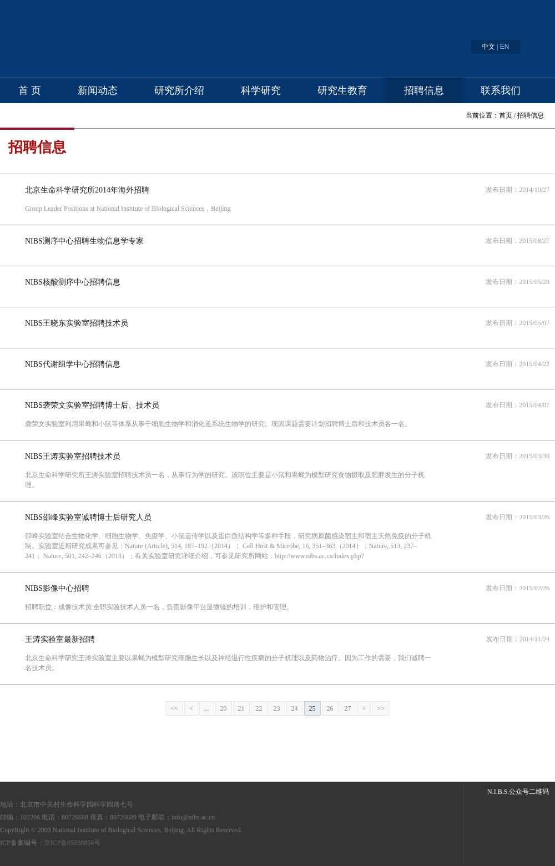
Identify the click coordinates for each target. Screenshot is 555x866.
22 (259, 708)
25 (312, 708)
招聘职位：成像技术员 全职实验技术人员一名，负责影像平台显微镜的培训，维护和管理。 (159, 607)
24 (294, 708)
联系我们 (501, 90)
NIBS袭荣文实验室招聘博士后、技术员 (92, 405)
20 (223, 708)
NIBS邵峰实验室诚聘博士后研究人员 (88, 517)
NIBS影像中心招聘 (57, 588)
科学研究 (261, 90)
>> (381, 708)
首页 (505, 115)
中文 (488, 46)
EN (504, 46)
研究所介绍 (179, 90)
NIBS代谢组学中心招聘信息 (72, 364)
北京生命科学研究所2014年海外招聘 (87, 190)
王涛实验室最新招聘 (60, 639)
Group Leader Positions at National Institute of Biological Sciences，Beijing (128, 208)
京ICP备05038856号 (72, 843)
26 (330, 708)
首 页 (29, 90)
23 (277, 708)
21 (241, 708)
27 (348, 708)
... (206, 708)
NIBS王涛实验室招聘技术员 (72, 456)
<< (174, 708)
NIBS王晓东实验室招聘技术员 (76, 323)
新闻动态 (98, 90)
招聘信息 (424, 90)
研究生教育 (342, 90)
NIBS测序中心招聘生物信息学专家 (84, 241)
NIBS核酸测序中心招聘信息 (72, 282)
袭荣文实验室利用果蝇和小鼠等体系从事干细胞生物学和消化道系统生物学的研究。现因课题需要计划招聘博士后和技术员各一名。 (218, 424)
